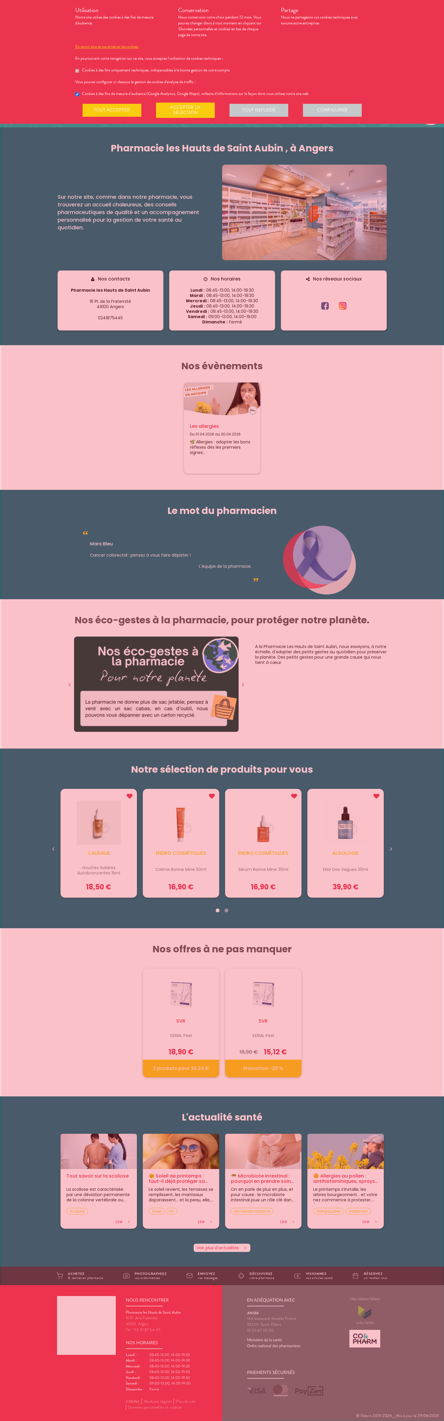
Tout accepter (112, 109)
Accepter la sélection (185, 110)
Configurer (332, 109)
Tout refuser (258, 109)
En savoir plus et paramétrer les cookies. (107, 47)
